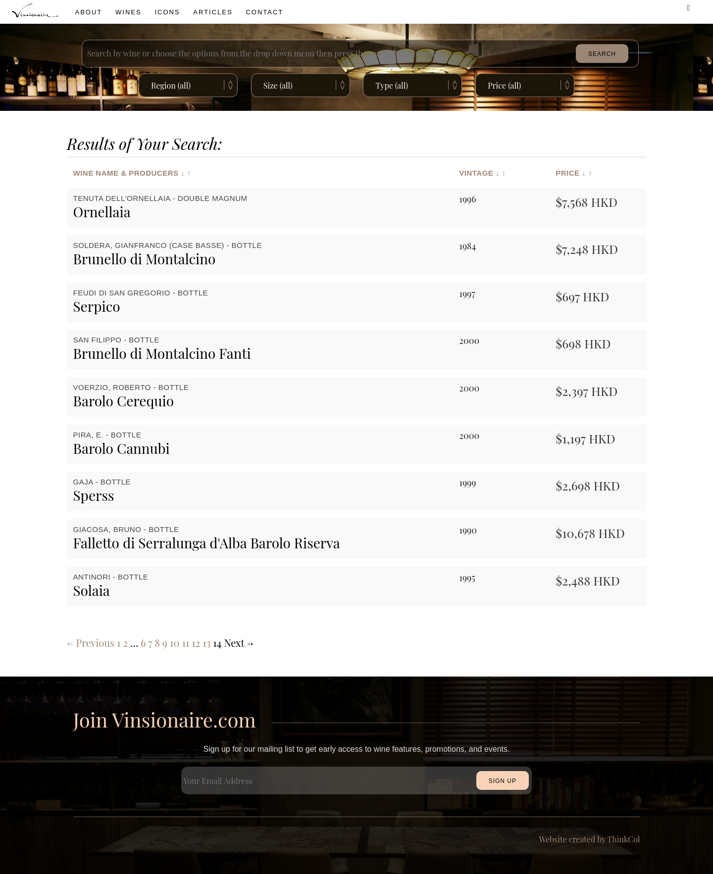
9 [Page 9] (164, 642)
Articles (212, 12)
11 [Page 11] (185, 642)
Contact (264, 12)
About (88, 12)
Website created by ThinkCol (589, 839)
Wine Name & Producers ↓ (129, 172)
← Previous (90, 642)
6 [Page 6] (143, 642)
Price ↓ (571, 172)
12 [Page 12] (196, 642)
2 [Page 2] (125, 642)
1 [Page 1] (118, 642)
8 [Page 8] (156, 642)
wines (128, 12)
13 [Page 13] (206, 642)
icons (167, 12)
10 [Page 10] (174, 642)
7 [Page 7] (151, 642)
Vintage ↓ (479, 172)
